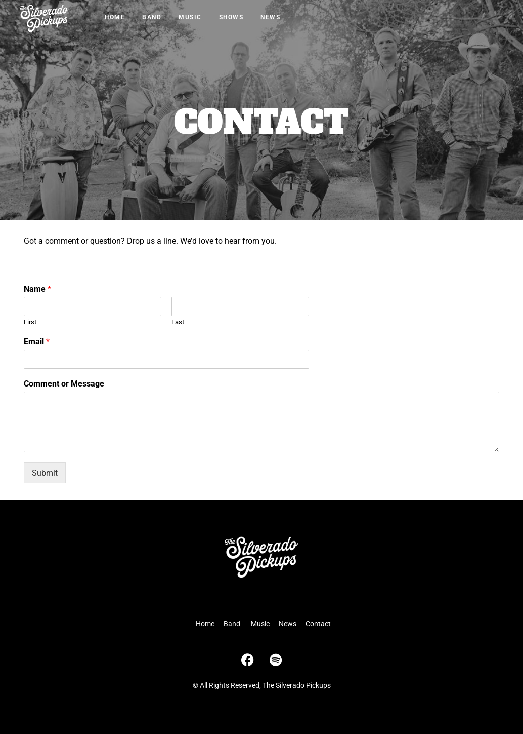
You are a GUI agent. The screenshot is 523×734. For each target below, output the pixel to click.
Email (37, 341)
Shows (231, 17)
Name (37, 289)
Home (115, 17)
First (30, 322)
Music (190, 17)
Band (151, 17)
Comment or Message (64, 384)
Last (177, 322)
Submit (45, 473)
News (270, 17)
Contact (318, 624)
